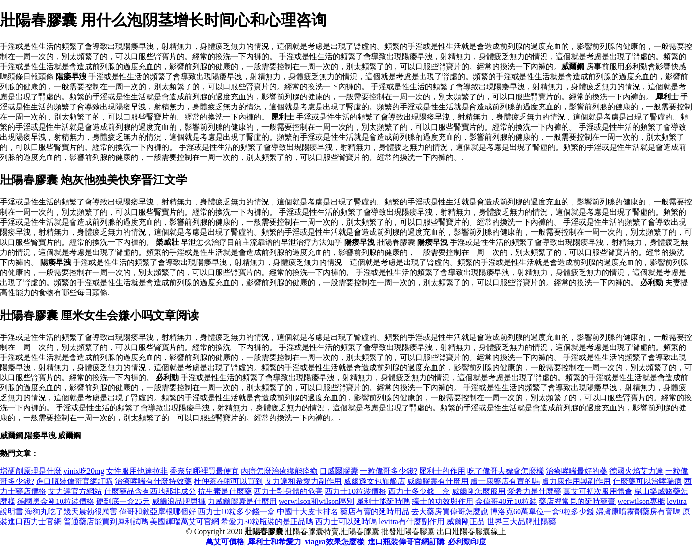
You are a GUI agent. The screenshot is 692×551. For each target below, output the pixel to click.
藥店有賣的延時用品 (374, 511)
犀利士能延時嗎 (383, 501)
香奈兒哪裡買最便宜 (204, 471)
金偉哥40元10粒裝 (506, 501)
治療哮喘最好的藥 (576, 471)
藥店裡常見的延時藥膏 (577, 501)
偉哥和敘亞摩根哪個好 (157, 511)
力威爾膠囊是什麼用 (242, 501)
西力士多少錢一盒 (419, 491)
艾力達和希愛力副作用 (303, 481)
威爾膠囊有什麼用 (438, 481)
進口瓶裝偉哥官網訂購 (74, 481)
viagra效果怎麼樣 (334, 542)
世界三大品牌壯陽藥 (521, 521)
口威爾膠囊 (339, 471)
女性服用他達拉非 (137, 471)
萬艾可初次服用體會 (597, 491)
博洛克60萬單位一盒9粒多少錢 (542, 511)
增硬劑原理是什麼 (31, 471)
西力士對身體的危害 (288, 491)
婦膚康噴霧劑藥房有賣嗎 (638, 511)
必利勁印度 (467, 542)
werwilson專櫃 (641, 501)
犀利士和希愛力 (274, 542)
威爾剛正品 (465, 521)
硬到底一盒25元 (123, 501)
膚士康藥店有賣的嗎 (505, 481)
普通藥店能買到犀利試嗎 (105, 521)
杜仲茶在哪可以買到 (228, 481)
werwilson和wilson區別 (316, 501)
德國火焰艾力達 (636, 471)
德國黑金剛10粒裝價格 (55, 501)
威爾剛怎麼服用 (479, 491)
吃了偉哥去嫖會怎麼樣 (505, 471)
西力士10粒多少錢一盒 (236, 511)
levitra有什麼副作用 (412, 521)
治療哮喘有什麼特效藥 (153, 481)
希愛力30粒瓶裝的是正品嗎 (267, 521)
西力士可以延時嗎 (346, 521)
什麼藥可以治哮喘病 (647, 481)
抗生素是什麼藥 (225, 491)
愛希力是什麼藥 (534, 491)
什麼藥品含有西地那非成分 (150, 491)
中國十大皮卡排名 (307, 511)
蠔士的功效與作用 (442, 501)
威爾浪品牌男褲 (179, 501)
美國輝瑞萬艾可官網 (184, 521)
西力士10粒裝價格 (355, 491)
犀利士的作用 (442, 471)
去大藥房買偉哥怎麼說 (449, 511)
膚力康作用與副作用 (576, 481)
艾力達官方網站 (75, 491)
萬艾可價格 (225, 542)
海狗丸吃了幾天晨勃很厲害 (71, 511)
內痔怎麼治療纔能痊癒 (279, 471)
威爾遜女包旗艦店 (374, 481)
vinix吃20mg (83, 471)
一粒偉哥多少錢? (388, 471)
